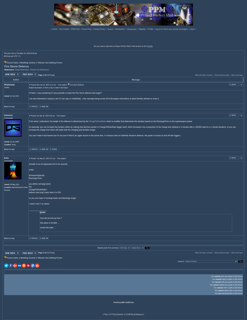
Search (110, 29)
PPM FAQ (75, 29)
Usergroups (132, 29)
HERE (150, 46)
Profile (151, 29)
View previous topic (221, 75)
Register (142, 29)
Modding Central (27, 63)
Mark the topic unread (203, 75)
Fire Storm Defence (16, 66)
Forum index (12, 63)
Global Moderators (22, 70)
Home (55, 29)
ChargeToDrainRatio (97, 121)
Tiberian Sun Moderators (39, 70)
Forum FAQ (87, 29)
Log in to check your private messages (171, 29)
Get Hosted (64, 29)
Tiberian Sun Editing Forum (49, 63)
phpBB (122, 302)
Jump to (181, 261)
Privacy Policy (99, 29)
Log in (192, 29)
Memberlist (120, 29)
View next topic (237, 75)
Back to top (9, 106)
